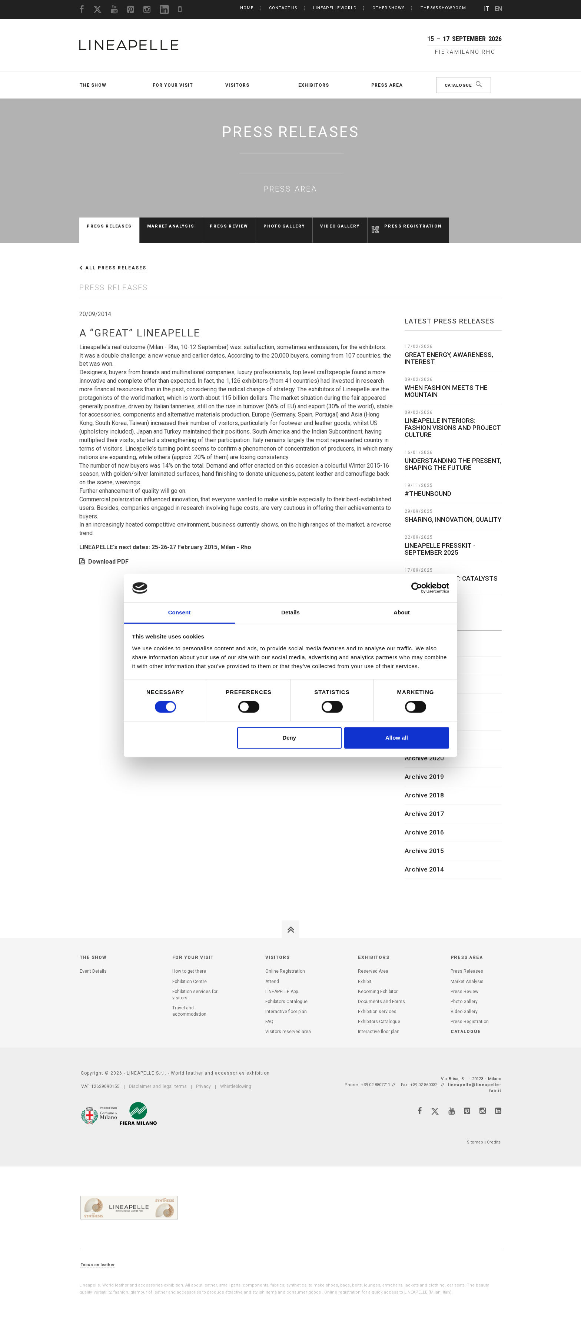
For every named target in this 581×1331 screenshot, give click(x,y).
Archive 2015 (424, 843)
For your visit (173, 85)
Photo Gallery (284, 226)
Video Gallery (340, 226)
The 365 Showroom (443, 8)
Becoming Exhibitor (378, 984)
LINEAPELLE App (281, 984)
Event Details (93, 963)
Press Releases (109, 226)
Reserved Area (373, 963)
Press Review (229, 226)
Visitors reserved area (288, 1024)
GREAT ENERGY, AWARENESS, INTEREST (449, 350)
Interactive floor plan (286, 1004)
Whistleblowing (235, 1079)
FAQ (269, 1014)
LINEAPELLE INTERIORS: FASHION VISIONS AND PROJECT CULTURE (453, 420)
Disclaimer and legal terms (158, 1079)
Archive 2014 (424, 862)
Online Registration (285, 963)
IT (486, 8)
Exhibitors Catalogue (286, 994)
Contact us (283, 8)
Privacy (203, 1079)
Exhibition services (377, 1004)
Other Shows (388, 8)
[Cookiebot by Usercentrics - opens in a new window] (416, 588)
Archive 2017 (424, 806)
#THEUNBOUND (428, 486)
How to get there (189, 963)
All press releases (115, 260)
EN (498, 8)
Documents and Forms (381, 994)
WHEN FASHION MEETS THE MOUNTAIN (446, 383)
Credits (494, 1134)
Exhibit (364, 974)
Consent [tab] (179, 612)
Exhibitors (313, 85)
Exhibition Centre (189, 974)
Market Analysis (171, 226)
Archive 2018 (424, 787)
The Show (93, 85)
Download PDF (108, 554)
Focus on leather (97, 1257)
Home (246, 8)
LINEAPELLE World (335, 8)
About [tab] (402, 612)
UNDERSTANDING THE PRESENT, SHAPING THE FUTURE (453, 456)
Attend (272, 974)
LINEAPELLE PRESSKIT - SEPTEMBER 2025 (440, 541)
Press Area (387, 85)
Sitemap (475, 1134)
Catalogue (461, 85)
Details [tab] (290, 612)
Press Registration (413, 226)
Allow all (396, 737)
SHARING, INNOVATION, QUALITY (453, 512)
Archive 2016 (424, 825)
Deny (289, 737)
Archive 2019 (424, 769)
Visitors (237, 85)
